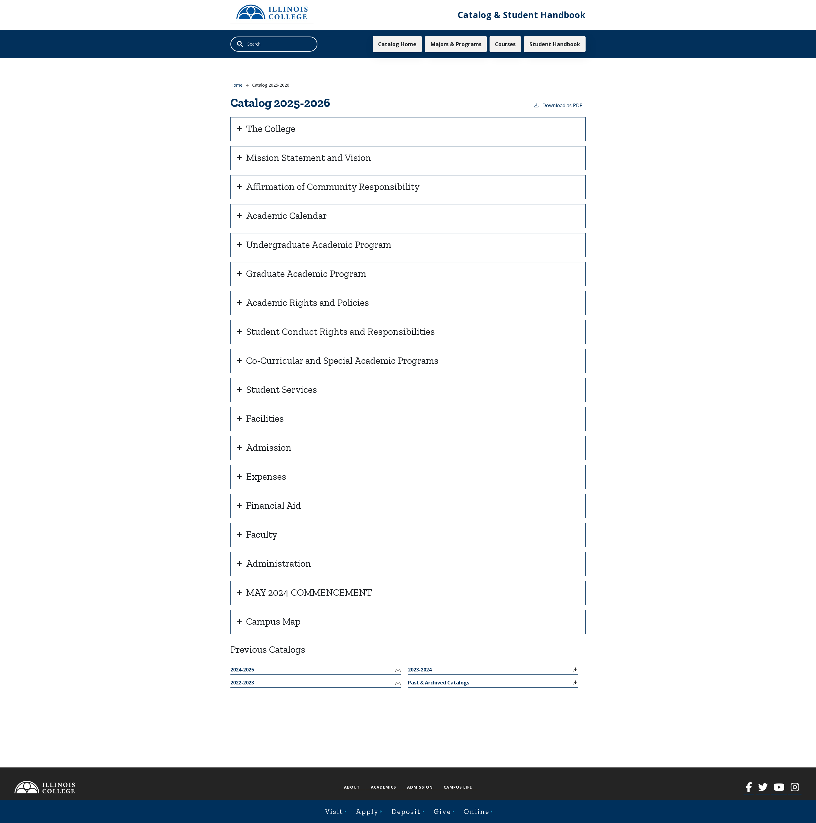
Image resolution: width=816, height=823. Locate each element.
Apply (367, 811)
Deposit (406, 811)
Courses (505, 44)
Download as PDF (557, 105)
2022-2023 (242, 682)
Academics (383, 787)
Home (236, 85)
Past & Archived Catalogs (438, 682)
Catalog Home (397, 44)
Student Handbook (554, 44)
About (352, 787)
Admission (420, 787)
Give (442, 811)
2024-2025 (242, 669)
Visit (334, 811)
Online (476, 811)
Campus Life (458, 787)
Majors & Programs (455, 44)
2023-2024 (420, 669)
